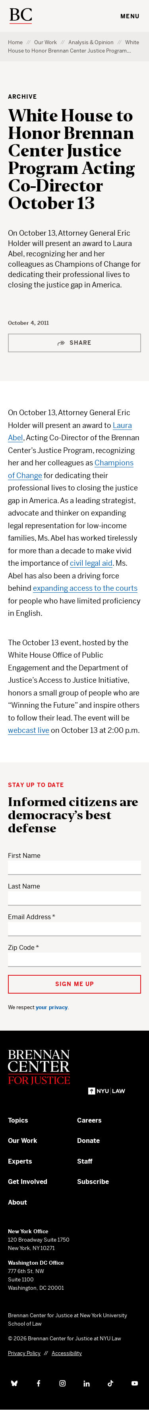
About (17, 1202)
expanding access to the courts (85, 588)
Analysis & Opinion (91, 42)
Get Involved (27, 1182)
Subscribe (93, 1182)
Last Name (24, 886)
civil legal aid (91, 563)
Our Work (45, 42)
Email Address (29, 917)
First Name (24, 855)
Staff (85, 1161)
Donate (88, 1141)
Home (15, 42)
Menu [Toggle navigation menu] (129, 16)
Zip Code (21, 947)
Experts (20, 1161)
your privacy (52, 1007)
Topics (18, 1120)
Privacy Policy (24, 1353)
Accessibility (67, 1353)
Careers (89, 1120)
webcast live (28, 730)
